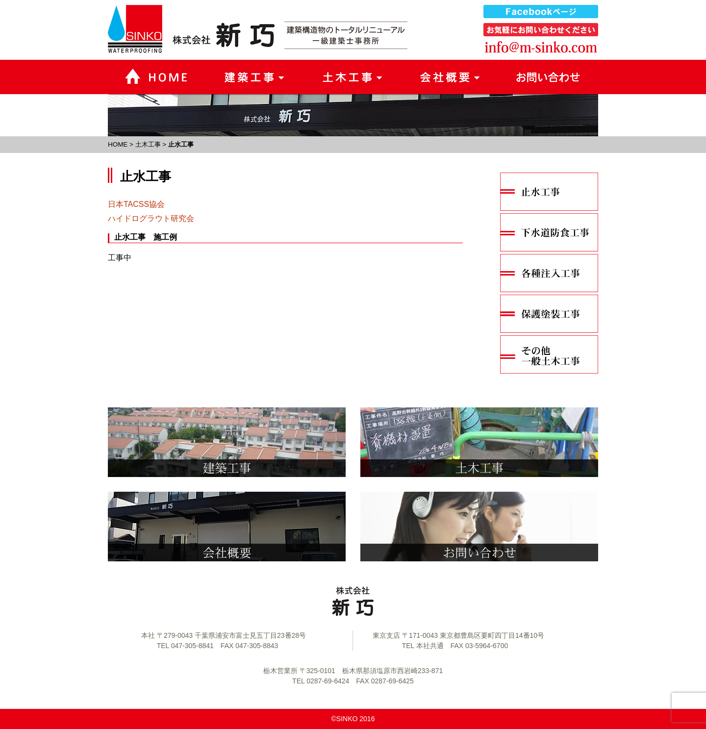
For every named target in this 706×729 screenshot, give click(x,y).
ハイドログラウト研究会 (151, 218)
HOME (117, 144)
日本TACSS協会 (136, 204)
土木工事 (148, 144)
